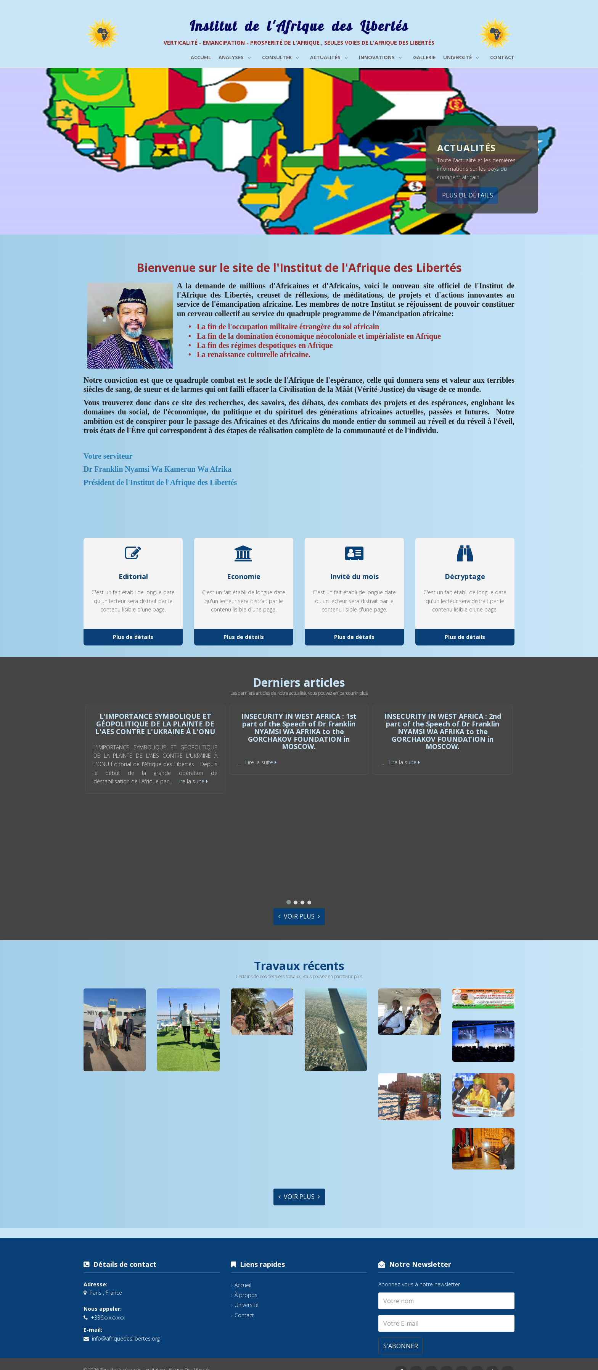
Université (462, 56)
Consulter (282, 56)
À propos (246, 1295)
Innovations (382, 56)
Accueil (201, 57)
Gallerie (424, 57)
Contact (502, 57)
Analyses (236, 56)
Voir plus (299, 916)
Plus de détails (467, 195)
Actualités (330, 56)
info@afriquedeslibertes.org (126, 1338)
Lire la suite (192, 781)
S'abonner (400, 1346)
